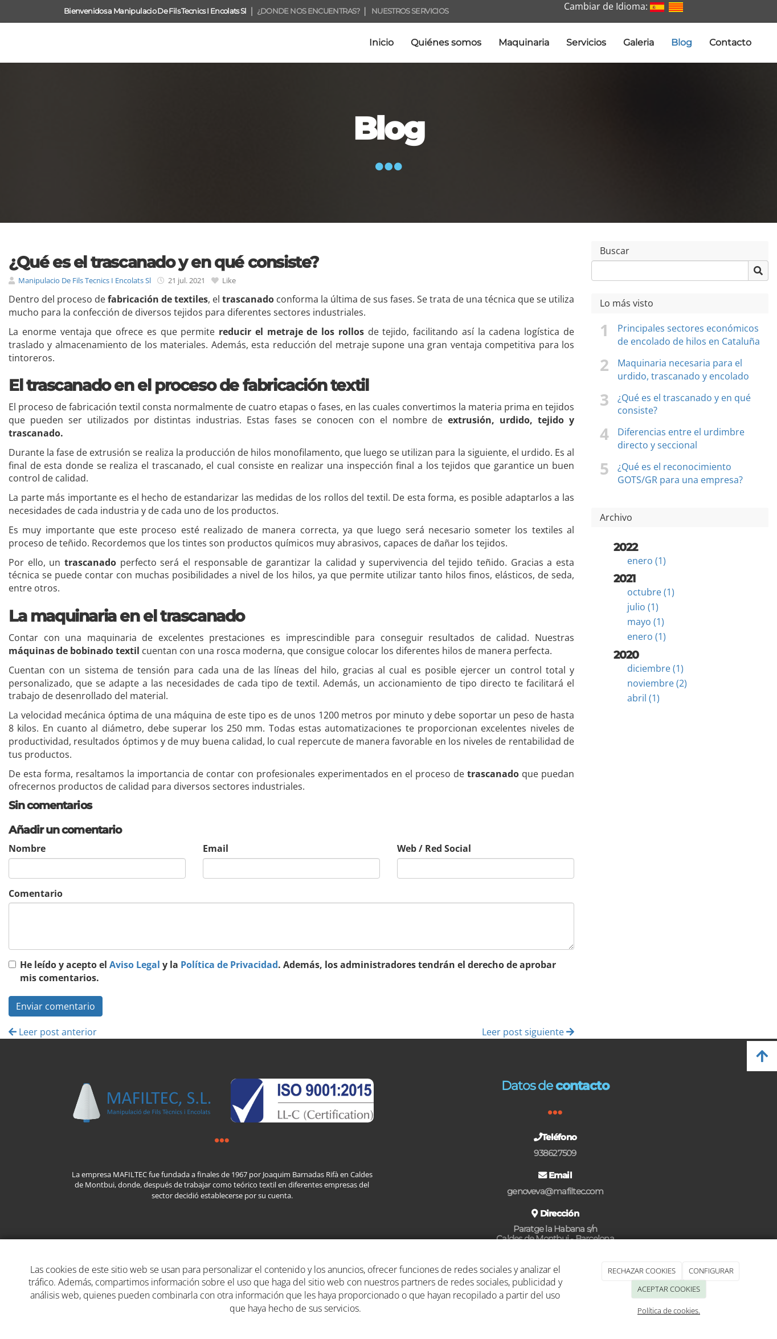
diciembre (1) (655, 668)
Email (215, 848)
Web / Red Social (434, 848)
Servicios (586, 42)
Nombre (27, 848)
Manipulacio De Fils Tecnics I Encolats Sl (84, 280)
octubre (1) (650, 592)
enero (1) (646, 560)
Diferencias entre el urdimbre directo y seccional (681, 438)
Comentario (36, 893)
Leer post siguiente (528, 1032)
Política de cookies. (668, 1310)
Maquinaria (523, 42)
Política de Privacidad (229, 964)
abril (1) (643, 698)
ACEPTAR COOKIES (668, 1289)
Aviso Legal (134, 964)
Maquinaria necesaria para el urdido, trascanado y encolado (683, 369)
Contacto (730, 42)
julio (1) (643, 607)
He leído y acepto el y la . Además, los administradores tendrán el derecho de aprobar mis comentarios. (288, 971)
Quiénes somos (446, 42)
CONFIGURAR (711, 1270)
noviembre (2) (657, 683)
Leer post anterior (53, 1032)
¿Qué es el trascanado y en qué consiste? (684, 404)
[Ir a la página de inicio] (5, 43)
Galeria (638, 42)
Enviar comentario (55, 1006)
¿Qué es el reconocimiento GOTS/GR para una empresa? (680, 473)
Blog (681, 42)
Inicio (381, 42)
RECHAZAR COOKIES (642, 1270)
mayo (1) (645, 621)
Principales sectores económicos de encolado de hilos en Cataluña (688, 335)
